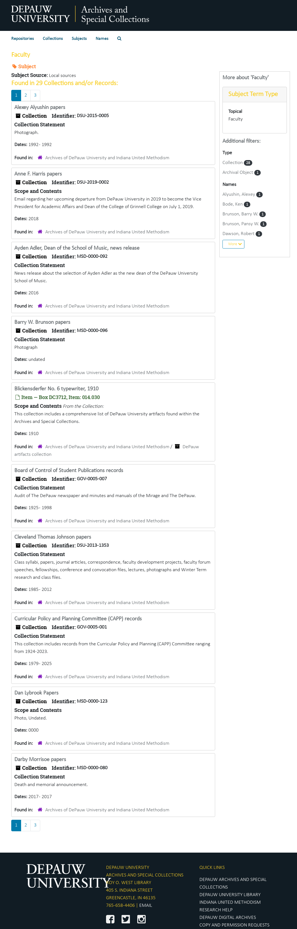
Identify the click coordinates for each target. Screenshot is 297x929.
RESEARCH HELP (216, 910)
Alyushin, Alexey (239, 194)
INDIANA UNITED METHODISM (230, 902)
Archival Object (238, 172)
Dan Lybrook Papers (36, 693)
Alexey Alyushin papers (39, 107)
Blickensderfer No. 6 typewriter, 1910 (56, 389)
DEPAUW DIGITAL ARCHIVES (227, 917)
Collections (53, 39)
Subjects (79, 39)
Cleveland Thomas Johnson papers (52, 537)
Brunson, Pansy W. (241, 224)
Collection (233, 162)
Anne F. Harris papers (38, 174)
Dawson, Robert (239, 233)
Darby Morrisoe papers (40, 759)
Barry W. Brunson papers (42, 322)
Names (102, 39)
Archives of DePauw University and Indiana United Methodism (107, 158)
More (235, 244)
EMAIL (145, 905)
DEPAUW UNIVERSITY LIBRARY (229, 895)
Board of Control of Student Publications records (68, 470)
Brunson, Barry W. (240, 214)
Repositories (22, 39)
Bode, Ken (233, 204)
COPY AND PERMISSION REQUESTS (234, 925)
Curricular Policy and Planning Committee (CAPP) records (78, 619)
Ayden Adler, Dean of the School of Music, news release (77, 248)
